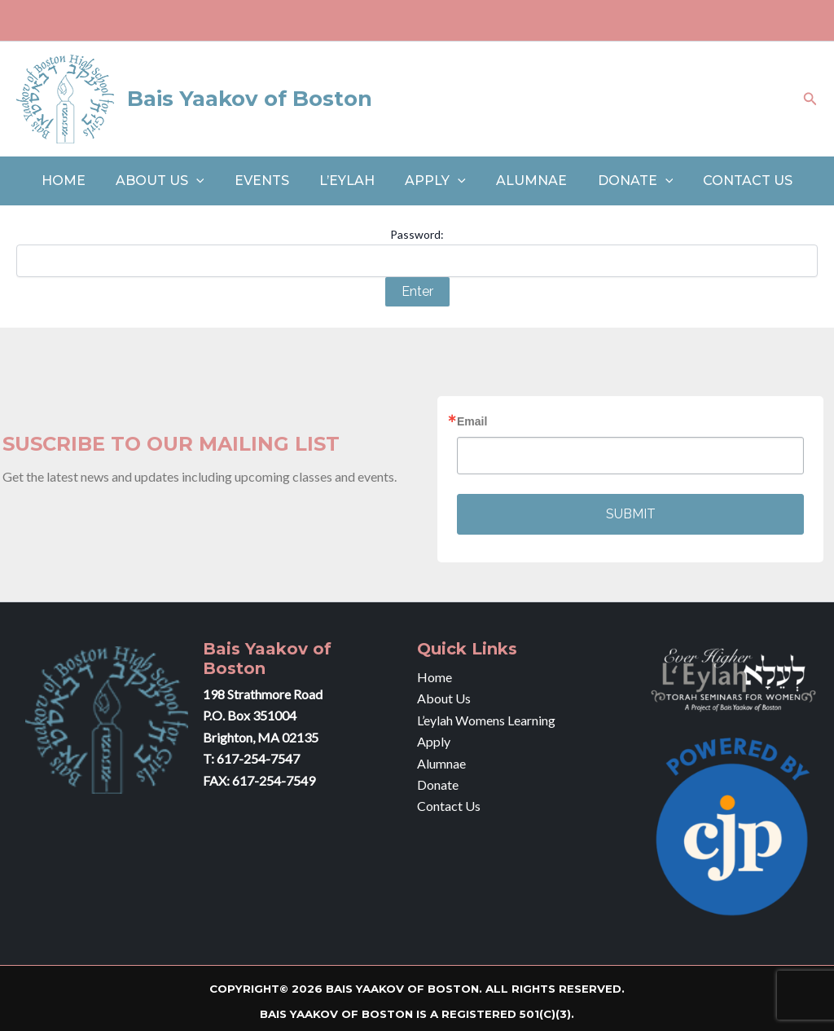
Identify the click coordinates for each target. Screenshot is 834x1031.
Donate (624, 180)
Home (78, 180)
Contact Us (733, 180)
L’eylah (349, 180)
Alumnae (524, 180)
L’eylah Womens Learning (486, 720)
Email (472, 421)
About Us (170, 180)
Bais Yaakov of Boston (249, 99)
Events (268, 180)
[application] (207, 180)
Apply (433, 180)
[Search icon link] (810, 99)
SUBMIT (631, 514)
